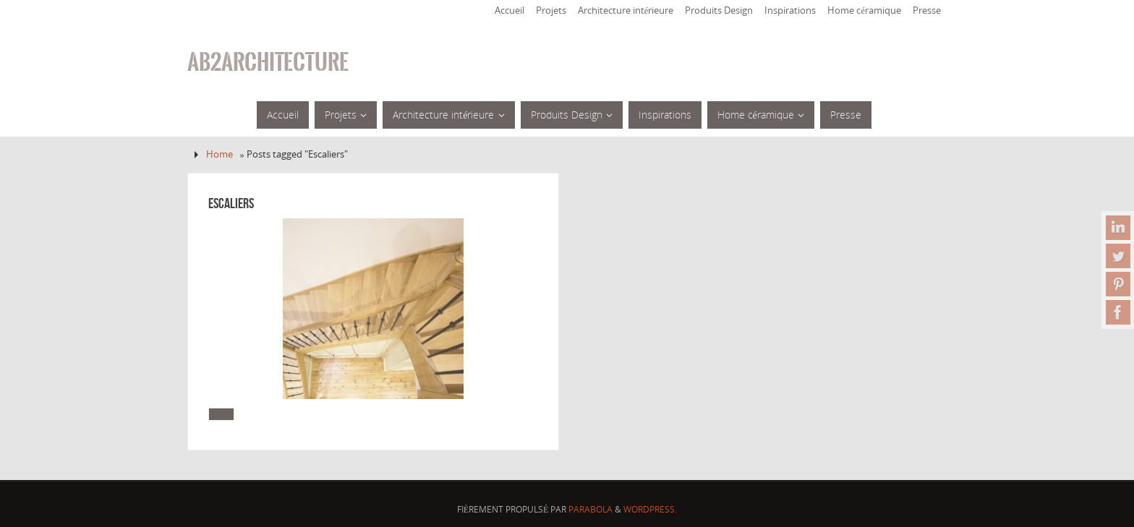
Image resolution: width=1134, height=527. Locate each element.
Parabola (590, 509)
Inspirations (790, 10)
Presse (927, 10)
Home (219, 154)
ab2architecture (268, 62)
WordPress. (650, 509)
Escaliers (231, 203)
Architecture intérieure (626, 10)
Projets (551, 10)
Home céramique (864, 10)
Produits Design (719, 10)
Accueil (509, 10)
